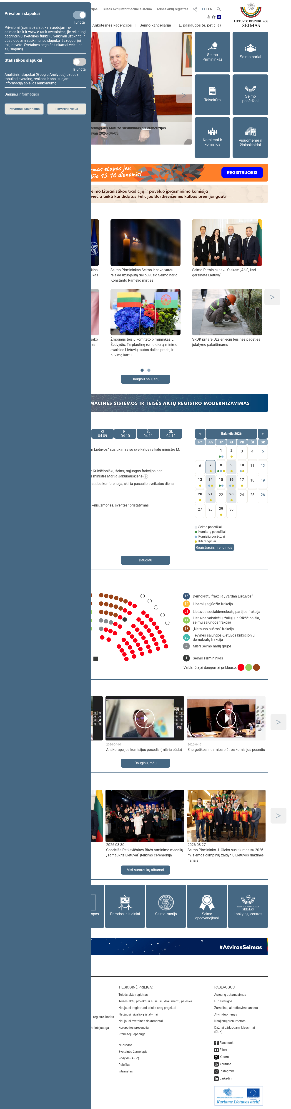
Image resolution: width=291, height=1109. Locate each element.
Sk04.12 (171, 433)
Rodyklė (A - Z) (128, 1058)
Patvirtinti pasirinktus (24, 109)
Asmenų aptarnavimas (230, 994)
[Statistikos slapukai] (79, 62)
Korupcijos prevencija (133, 1027)
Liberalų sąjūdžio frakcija (213, 604)
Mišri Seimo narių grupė (212, 646)
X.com (224, 1057)
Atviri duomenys (225, 1014)
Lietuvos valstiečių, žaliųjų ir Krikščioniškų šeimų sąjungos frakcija (226, 620)
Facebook (226, 1043)
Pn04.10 (125, 433)
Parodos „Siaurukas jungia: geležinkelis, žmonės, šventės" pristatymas (92, 505)
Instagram (227, 1071)
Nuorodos (125, 1045)
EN (210, 9)
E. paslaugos (223, 1001)
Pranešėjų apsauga (132, 1034)
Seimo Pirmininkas (208, 658)
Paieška (124, 1065)
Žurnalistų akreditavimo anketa (236, 1008)
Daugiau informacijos (22, 94)
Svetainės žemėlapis (132, 1051)
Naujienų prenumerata (230, 1021)
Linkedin (225, 1078)
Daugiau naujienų (146, 379)
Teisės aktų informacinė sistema (127, 9)
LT (204, 9)
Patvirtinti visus (66, 109)
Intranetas (125, 1071)
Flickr (223, 1050)
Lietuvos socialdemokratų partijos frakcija (226, 612)
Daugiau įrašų (145, 763)
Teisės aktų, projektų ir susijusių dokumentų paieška (155, 1001)
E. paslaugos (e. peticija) (200, 25)
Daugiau (145, 560)
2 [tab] (149, 372)
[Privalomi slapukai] (79, 15)
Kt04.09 (102, 433)
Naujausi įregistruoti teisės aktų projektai (147, 1008)
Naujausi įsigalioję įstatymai (138, 1014)
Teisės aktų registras (172, 9)
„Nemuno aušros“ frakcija (213, 629)
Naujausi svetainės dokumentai (140, 1021)
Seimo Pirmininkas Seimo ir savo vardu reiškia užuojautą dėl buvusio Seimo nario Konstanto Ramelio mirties (144, 275)
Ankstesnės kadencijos (112, 25)
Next (184, 95)
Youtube (225, 1064)
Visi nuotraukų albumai (145, 870)
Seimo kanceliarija (155, 25)
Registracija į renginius (214, 547)
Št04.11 (148, 433)
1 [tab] (142, 372)
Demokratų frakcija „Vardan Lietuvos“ (223, 596)
